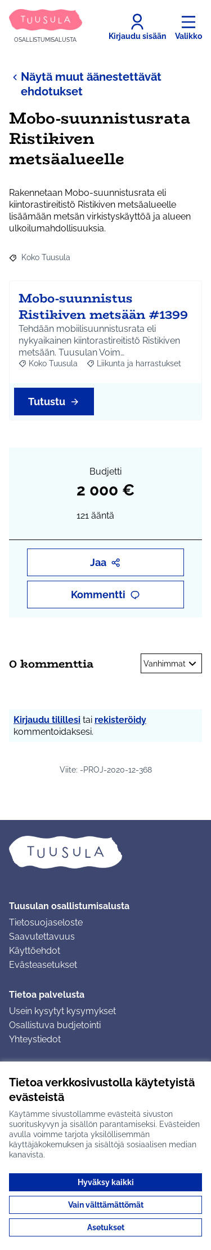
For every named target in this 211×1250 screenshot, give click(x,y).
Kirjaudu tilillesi (47, 719)
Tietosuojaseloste (46, 922)
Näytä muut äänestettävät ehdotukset (85, 83)
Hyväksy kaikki (106, 1182)
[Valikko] (188, 27)
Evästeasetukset (43, 964)
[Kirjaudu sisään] (137, 27)
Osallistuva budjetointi (55, 1025)
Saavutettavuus (42, 936)
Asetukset (105, 1227)
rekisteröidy (120, 719)
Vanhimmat (171, 663)
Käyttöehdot (34, 950)
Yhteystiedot (35, 1039)
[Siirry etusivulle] (45, 27)
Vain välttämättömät (105, 1204)
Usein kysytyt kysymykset (62, 1011)
